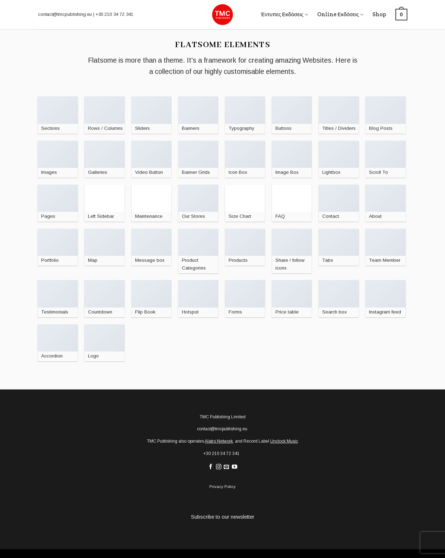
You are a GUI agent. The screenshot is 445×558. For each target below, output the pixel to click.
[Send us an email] (226, 467)
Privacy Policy (222, 486)
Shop (379, 14)
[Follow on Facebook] (210, 467)
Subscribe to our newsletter (222, 517)
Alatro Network (219, 441)
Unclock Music (284, 441)
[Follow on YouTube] (234, 467)
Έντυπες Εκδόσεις (284, 14)
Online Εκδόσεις (340, 14)
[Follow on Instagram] (218, 467)
